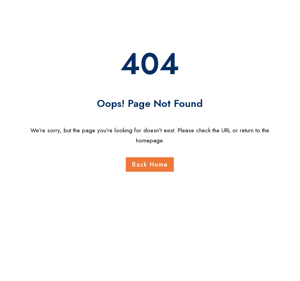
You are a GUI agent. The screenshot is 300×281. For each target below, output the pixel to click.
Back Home (150, 164)
